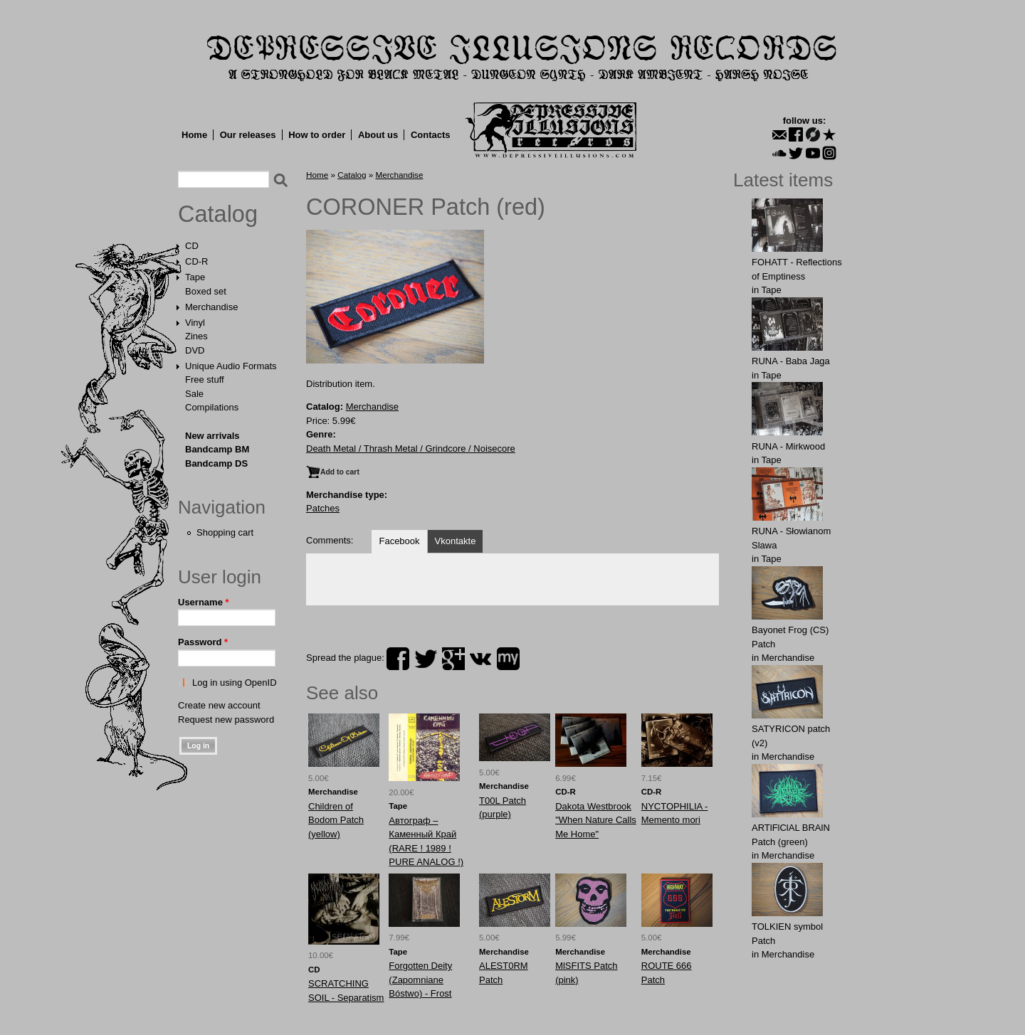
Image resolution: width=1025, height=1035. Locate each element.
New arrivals (212, 435)
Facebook (399, 541)
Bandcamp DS (216, 463)
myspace (508, 658)
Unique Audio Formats (231, 366)
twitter (425, 658)
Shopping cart (224, 532)
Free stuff (204, 379)
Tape (195, 277)
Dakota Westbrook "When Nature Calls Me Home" (595, 820)
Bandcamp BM (217, 449)
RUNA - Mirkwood (788, 446)
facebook (398, 658)
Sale (194, 393)
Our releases (248, 134)
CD (192, 245)
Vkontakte (455, 541)
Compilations (211, 407)
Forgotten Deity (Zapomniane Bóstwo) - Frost (420, 979)
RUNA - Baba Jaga (791, 361)
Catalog (218, 214)
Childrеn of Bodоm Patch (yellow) (336, 820)
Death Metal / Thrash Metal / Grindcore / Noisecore (410, 448)
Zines (196, 336)
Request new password (226, 719)
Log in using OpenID (234, 682)
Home (194, 134)
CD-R (197, 261)
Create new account (219, 705)
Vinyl (195, 322)
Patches (323, 508)
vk (480, 658)
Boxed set (205, 291)
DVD (194, 350)
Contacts (431, 134)
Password (203, 642)
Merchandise (211, 307)
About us (378, 134)
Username (203, 602)
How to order (316, 134)
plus (453, 658)
